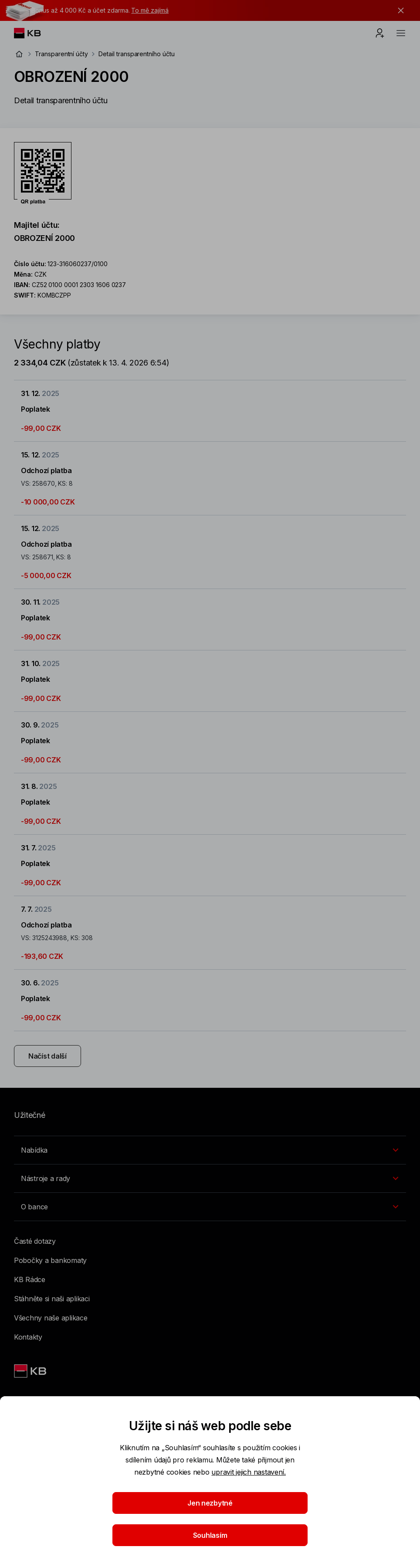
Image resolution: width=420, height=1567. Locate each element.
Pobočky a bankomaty (50, 1260)
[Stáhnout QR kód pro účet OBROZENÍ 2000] (42, 173)
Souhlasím (210, 1535)
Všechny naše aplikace (51, 1317)
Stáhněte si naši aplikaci (52, 1298)
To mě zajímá (149, 10)
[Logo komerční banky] (34, 33)
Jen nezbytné (210, 1503)
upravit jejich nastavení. (248, 1472)
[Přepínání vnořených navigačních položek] (210, 1150)
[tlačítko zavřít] (398, 10)
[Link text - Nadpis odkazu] (31, 1371)
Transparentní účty (61, 54)
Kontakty (28, 1337)
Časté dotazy (35, 1241)
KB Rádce (29, 1279)
